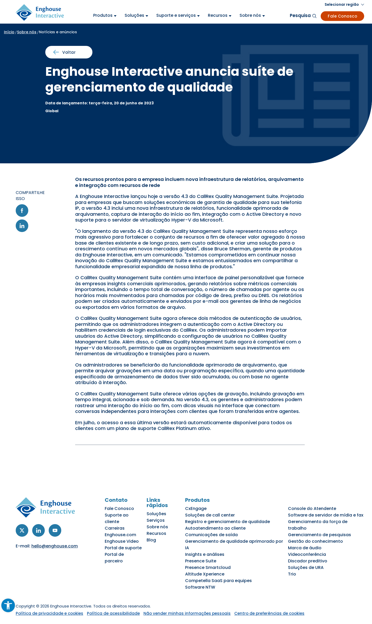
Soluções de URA (306, 567)
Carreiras (115, 528)
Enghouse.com (120, 535)
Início (9, 32)
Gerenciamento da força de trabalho (317, 525)
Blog (151, 540)
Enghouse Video (122, 541)
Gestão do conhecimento (315, 541)
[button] (344, 4)
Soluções (156, 514)
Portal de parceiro (114, 557)
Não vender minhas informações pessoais (187, 613)
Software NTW (200, 587)
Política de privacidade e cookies (49, 613)
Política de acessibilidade (113, 613)
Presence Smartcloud (208, 567)
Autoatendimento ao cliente (215, 528)
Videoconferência (307, 554)
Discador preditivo (307, 561)
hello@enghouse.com (54, 546)
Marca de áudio (304, 548)
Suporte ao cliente (117, 518)
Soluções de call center (210, 515)
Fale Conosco (342, 16)
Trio (292, 574)
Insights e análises (204, 554)
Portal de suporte (123, 548)
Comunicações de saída (211, 535)
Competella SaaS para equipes (218, 581)
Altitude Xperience (204, 574)
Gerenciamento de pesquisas (319, 535)
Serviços (156, 520)
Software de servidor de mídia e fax (325, 515)
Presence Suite (200, 561)
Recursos (156, 533)
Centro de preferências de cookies (269, 613)
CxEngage (196, 508)
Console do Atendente (312, 508)
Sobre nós (26, 32)
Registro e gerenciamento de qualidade (227, 522)
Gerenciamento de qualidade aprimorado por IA (234, 544)
